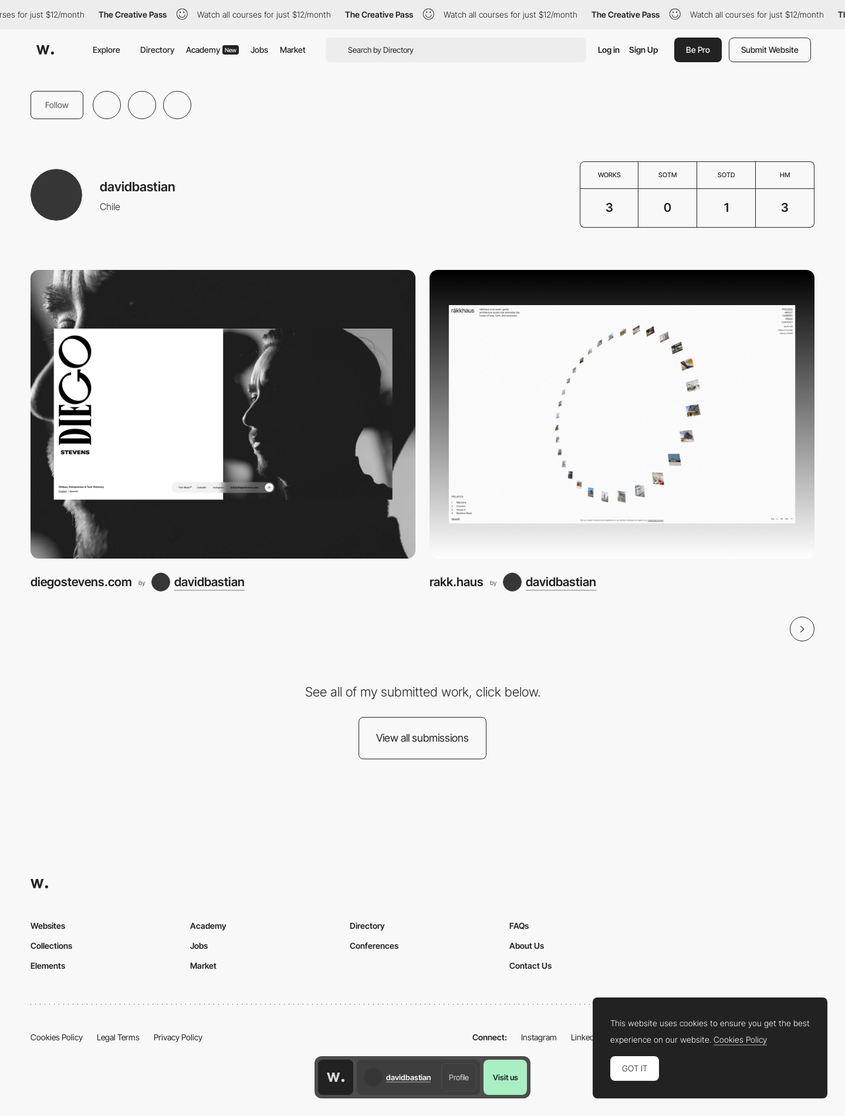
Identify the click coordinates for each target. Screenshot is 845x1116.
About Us (526, 946)
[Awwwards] (45, 50)
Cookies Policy (57, 1037)
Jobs (259, 50)
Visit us (505, 1077)
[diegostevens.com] (223, 414)
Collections (51, 946)
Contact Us (530, 965)
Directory (157, 50)
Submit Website (770, 50)
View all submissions (422, 738)
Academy (212, 50)
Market (293, 50)
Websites (48, 926)
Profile (459, 1077)
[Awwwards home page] (335, 1077)
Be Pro (698, 50)
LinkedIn (586, 1037)
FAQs (519, 926)
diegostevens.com (81, 581)
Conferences (374, 946)
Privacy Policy (178, 1037)
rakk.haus (457, 581)
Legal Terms (118, 1037)
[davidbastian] (198, 582)
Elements (48, 965)
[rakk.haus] (622, 414)
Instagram (539, 1037)
